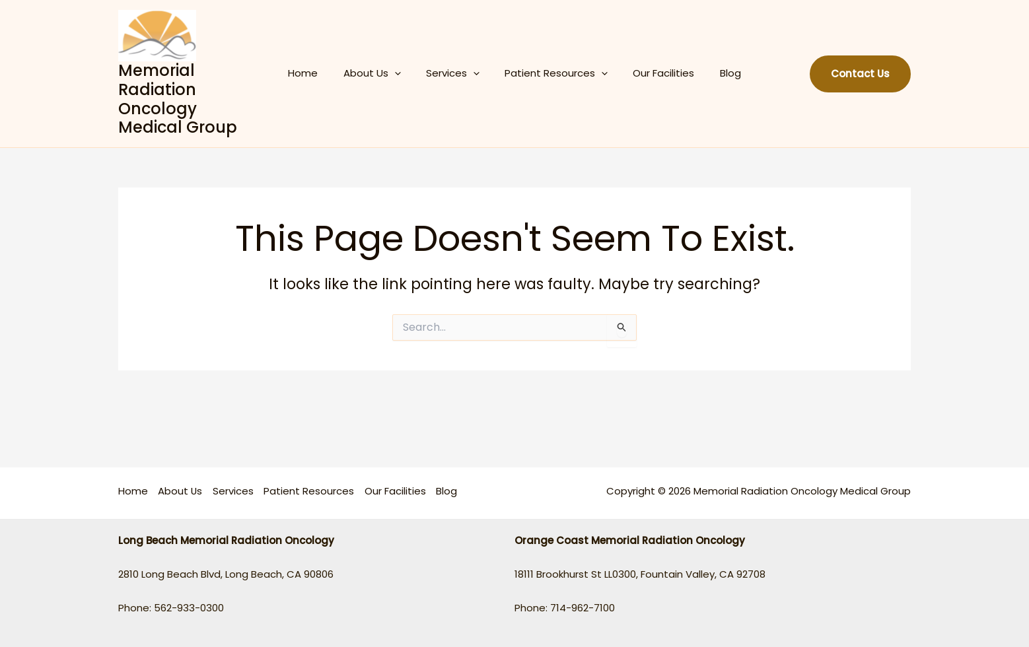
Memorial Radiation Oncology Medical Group (191, 98)
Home (317, 73)
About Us (380, 73)
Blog (716, 73)
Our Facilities (655, 73)
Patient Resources (553, 73)
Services (455, 73)
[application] (402, 73)
